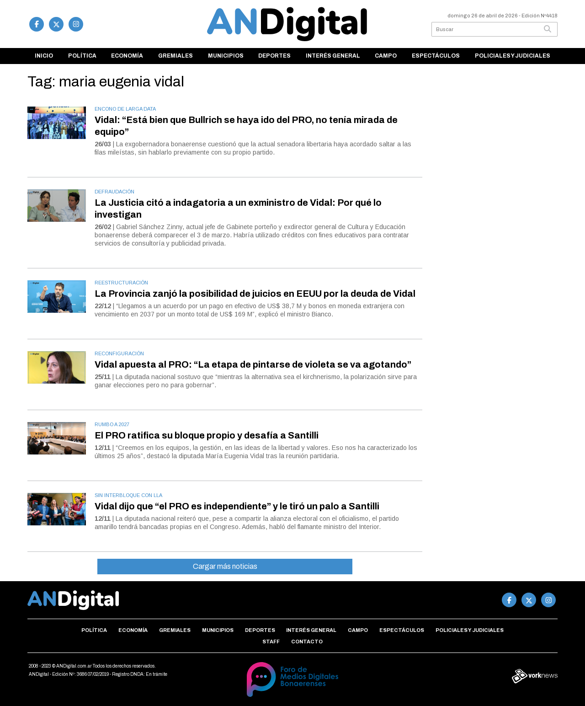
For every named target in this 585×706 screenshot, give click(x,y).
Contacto (307, 641)
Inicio (44, 56)
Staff (271, 641)
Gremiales (175, 56)
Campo (386, 56)
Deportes (274, 56)
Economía (127, 56)
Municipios (226, 56)
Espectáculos (436, 56)
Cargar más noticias (225, 566)
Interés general (333, 56)
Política (82, 56)
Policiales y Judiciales (512, 56)
